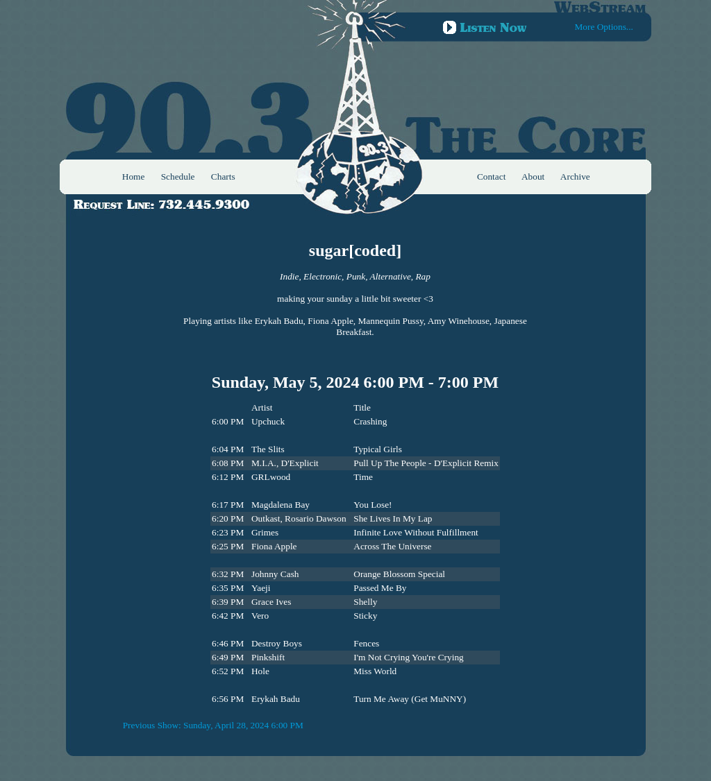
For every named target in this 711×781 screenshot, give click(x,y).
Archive (575, 176)
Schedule (178, 176)
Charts (223, 176)
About (532, 176)
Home (133, 176)
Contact (491, 176)
